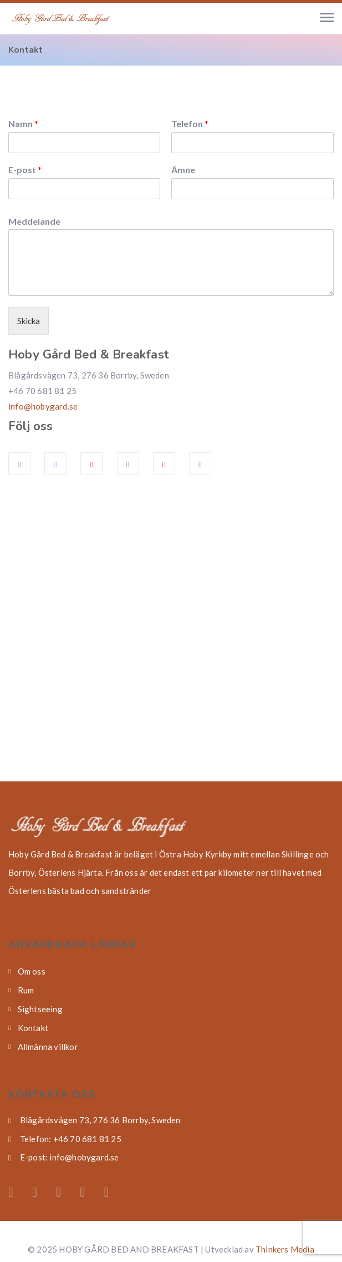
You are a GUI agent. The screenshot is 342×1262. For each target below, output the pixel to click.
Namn (23, 123)
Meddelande (34, 221)
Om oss (31, 971)
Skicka (28, 321)
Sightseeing (40, 1009)
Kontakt (33, 1028)
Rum (26, 990)
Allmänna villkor (48, 1047)
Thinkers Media (285, 1249)
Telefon (189, 123)
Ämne (183, 169)
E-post (25, 169)
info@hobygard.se (43, 406)
